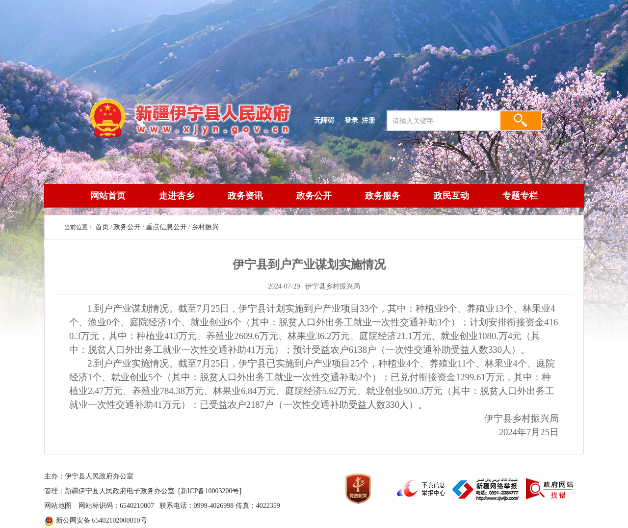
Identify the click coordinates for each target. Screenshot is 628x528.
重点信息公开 (166, 227)
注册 (370, 120)
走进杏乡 (176, 196)
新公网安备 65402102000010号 (101, 520)
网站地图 (58, 505)
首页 (102, 227)
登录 (351, 120)
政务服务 (382, 196)
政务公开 (314, 196)
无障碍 (324, 120)
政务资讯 (245, 196)
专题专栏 (520, 196)
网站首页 (108, 196)
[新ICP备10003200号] (209, 491)
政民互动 (451, 196)
